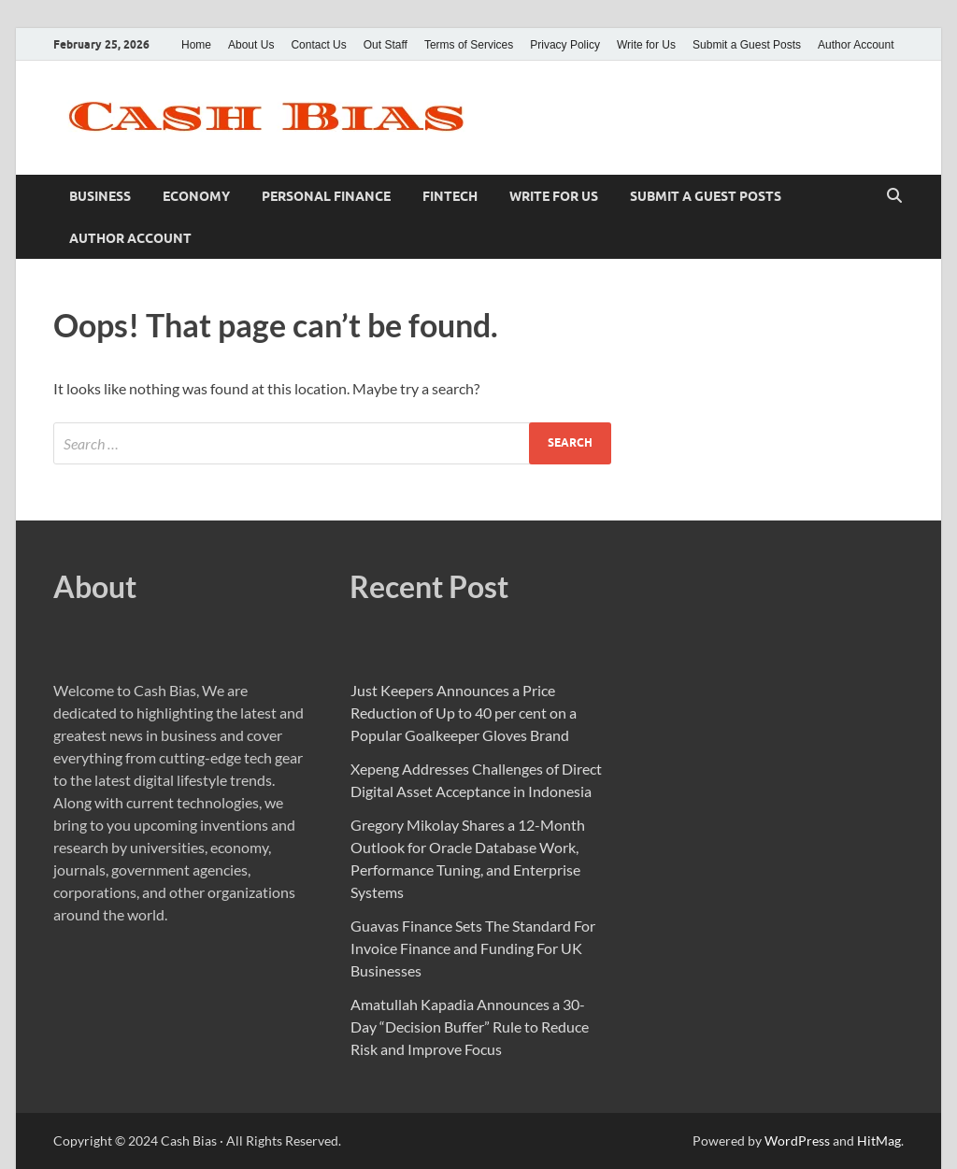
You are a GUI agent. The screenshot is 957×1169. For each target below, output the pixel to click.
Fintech (450, 196)
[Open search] (894, 196)
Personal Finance (326, 196)
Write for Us (646, 44)
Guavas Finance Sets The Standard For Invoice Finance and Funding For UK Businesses (472, 948)
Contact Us (318, 44)
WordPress (797, 1140)
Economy (196, 196)
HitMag (879, 1140)
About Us (251, 44)
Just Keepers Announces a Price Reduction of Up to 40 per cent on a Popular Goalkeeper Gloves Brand (463, 712)
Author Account (855, 44)
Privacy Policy (565, 44)
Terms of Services (468, 44)
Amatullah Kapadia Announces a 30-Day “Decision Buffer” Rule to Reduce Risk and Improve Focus (469, 1026)
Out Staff (385, 44)
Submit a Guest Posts (747, 44)
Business (100, 196)
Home (196, 44)
